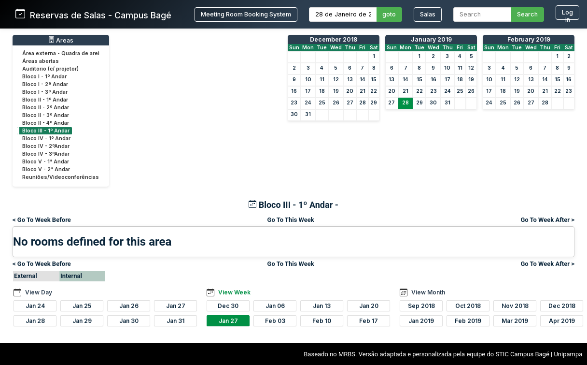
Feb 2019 (468, 320)
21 (362, 91)
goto (389, 14)
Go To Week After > (547, 219)
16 (294, 91)
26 (336, 103)
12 (336, 79)
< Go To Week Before (42, 219)
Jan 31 (175, 320)
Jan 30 (129, 320)
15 (374, 79)
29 (373, 103)
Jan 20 (368, 305)
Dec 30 (228, 305)
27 (350, 103)
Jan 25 (81, 305)
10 (308, 79)
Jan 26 (129, 305)
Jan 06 (275, 305)
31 (308, 114)
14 (362, 79)
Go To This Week (290, 219)
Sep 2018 (421, 305)
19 (336, 91)
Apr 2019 (562, 320)
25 (322, 103)
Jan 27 (175, 305)
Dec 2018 (561, 305)
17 (308, 91)
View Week (234, 292)
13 (350, 79)
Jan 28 (35, 320)
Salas (427, 14)
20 (349, 91)
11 (322, 79)
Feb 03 (275, 320)
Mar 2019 (515, 320)
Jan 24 (35, 305)
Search (527, 14)
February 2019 (528, 39)
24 (308, 103)
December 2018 (333, 39)
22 (373, 91)
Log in (567, 14)
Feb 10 (321, 320)
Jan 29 (82, 320)
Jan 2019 (421, 320)
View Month (428, 292)
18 (322, 91)
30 (294, 114)
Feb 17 (368, 320)
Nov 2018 (515, 305)
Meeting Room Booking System (246, 14)
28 (362, 103)
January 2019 (431, 39)
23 (294, 103)
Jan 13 (322, 305)
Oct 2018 (468, 305)
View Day (38, 292)
